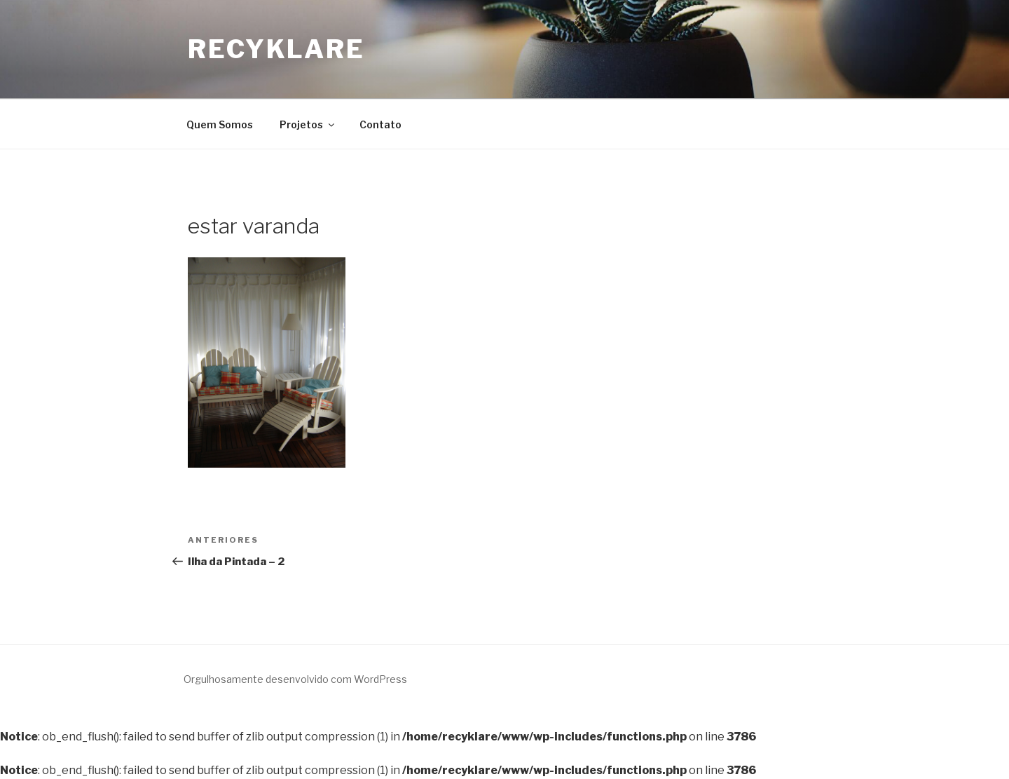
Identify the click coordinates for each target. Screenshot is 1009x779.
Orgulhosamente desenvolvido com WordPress (295, 679)
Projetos (308, 124)
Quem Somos (219, 124)
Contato (380, 124)
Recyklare (276, 49)
